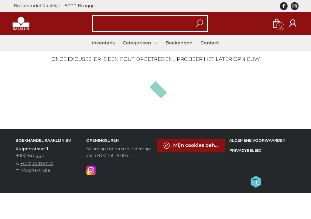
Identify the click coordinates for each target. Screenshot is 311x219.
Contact (209, 43)
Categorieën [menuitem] (137, 43)
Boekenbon (179, 43)
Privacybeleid (245, 150)
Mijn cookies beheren (194, 145)
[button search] (199, 23)
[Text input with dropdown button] (146, 23)
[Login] (293, 24)
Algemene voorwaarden (257, 140)
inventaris (103, 43)
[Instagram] (91, 170)
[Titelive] (255, 181)
